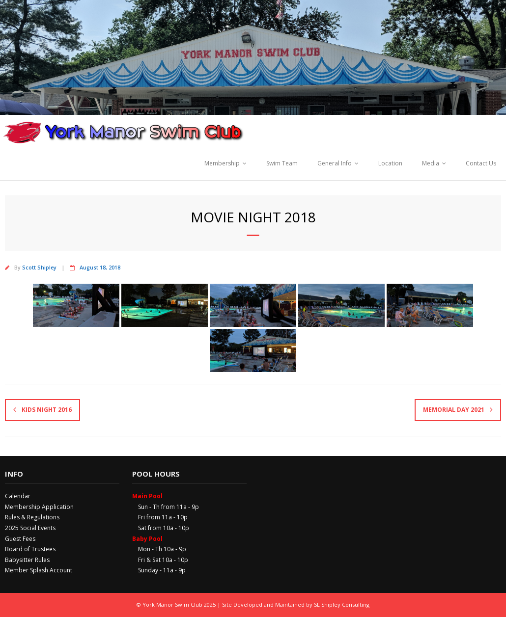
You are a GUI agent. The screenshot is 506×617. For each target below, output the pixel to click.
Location (390, 163)
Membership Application (39, 507)
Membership (222, 163)
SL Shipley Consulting (341, 604)
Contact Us (481, 163)
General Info (334, 163)
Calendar (17, 496)
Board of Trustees (30, 549)
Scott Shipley (39, 267)
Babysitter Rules (27, 560)
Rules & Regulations (32, 517)
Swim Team (282, 163)
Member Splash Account (38, 570)
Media (430, 163)
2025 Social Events (30, 528)
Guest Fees (20, 539)
